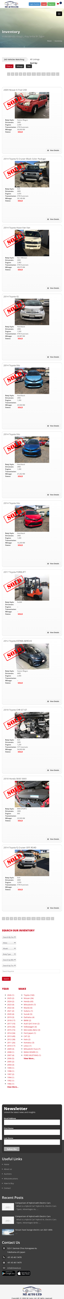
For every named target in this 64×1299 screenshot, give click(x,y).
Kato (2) (27, 1039)
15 (53, 74)
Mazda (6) (28, 1007)
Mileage (20, 66)
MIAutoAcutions (11, 1178)
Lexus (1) (27, 1045)
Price (9, 66)
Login (44, 4)
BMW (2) (27, 1020)
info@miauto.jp (14, 1268)
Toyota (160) (29, 995)
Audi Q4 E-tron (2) (31, 1023)
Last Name (8, 1138)
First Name (8, 1128)
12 (39, 74)
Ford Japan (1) (30, 1033)
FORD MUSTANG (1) (32, 1055)
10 (29, 74)
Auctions (8, 1174)
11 (34, 74)
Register (51, 4)
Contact (7, 1188)
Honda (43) (28, 1001)
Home (49, 41)
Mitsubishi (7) (30, 1004)
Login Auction (35, 4)
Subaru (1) (28, 1011)
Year (29, 66)
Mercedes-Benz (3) (32, 1030)
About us (8, 1169)
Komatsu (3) (29, 1042)
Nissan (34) (29, 998)
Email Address (10, 1118)
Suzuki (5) (28, 1014)
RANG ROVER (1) (31, 1052)
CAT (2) (27, 1036)
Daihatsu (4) (29, 1017)
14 (48, 74)
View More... (12, 1087)
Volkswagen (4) (30, 1026)
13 (43, 74)
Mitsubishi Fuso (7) (32, 1049)
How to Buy (9, 1183)
